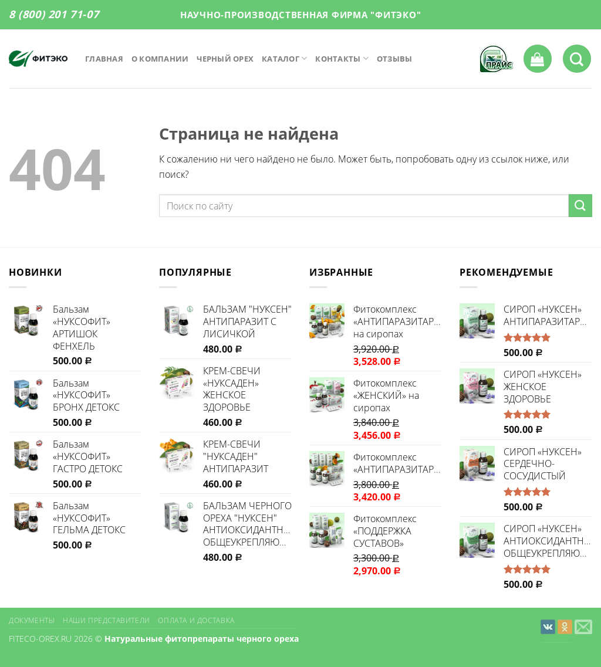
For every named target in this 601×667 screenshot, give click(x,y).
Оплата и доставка (196, 620)
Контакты (342, 58)
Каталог (284, 58)
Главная (104, 58)
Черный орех (225, 58)
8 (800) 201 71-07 (54, 14)
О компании (160, 58)
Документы (32, 620)
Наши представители (106, 620)
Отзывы (395, 58)
